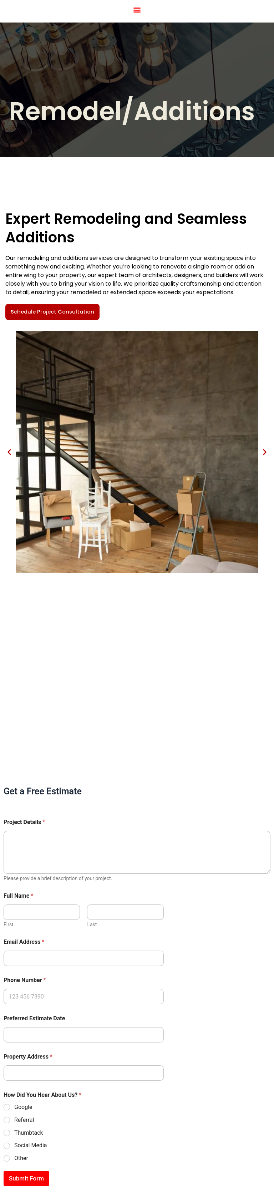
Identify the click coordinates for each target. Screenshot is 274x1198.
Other (21, 1158)
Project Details (24, 822)
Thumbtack (28, 1132)
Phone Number (25, 980)
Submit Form (26, 1178)
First (9, 924)
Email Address (24, 941)
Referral (24, 1119)
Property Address (28, 1056)
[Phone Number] (84, 996)
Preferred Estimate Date (34, 1018)
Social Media (30, 1145)
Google (23, 1107)
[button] (137, 9)
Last (92, 924)
